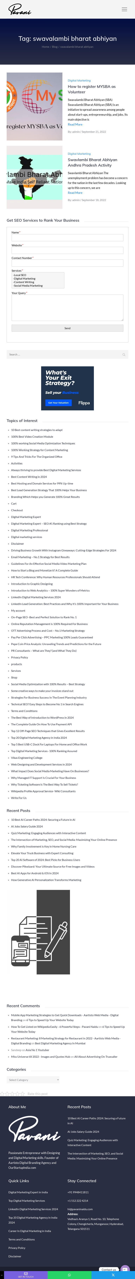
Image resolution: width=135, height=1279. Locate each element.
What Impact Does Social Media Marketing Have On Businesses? (50, 771)
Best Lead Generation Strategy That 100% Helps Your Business (49, 490)
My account (18, 610)
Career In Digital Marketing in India (29, 1231)
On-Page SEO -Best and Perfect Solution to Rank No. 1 (44, 617)
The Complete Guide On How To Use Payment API (41, 724)
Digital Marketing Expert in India (28, 1192)
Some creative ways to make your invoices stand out (42, 690)
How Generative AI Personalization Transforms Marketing (46, 879)
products (16, 664)
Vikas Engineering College (26, 757)
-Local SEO (38, 275)
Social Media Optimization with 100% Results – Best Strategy (48, 684)
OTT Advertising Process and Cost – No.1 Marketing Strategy (48, 630)
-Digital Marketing (38, 278)
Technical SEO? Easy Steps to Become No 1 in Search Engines (47, 704)
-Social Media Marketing (38, 285)
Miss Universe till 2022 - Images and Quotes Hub (40, 1056)
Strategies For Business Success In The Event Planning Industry (49, 697)
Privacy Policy (19, 657)
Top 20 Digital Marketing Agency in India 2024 (39, 737)
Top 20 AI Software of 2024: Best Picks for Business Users (45, 859)
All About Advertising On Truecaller (95, 1056)
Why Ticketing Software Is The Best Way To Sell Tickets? (44, 784)
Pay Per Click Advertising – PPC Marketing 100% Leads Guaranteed (52, 637)
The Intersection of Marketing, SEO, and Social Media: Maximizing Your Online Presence (64, 839)
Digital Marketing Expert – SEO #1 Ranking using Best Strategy (49, 523)
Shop (14, 677)
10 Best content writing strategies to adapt (37, 429)
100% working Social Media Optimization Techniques (43, 443)
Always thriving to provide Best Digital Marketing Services (46, 470)
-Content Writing (38, 282)
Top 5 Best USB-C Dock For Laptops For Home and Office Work (49, 744)
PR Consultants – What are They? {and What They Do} (43, 650)
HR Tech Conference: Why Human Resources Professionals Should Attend (55, 577)
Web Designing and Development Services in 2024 (41, 764)
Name (16, 232)
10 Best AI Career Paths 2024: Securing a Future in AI (43, 819)
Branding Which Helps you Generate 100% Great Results (45, 496)
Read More (75, 124)
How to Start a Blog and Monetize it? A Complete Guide (44, 570)
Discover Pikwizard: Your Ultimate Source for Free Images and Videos (53, 866)
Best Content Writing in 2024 (29, 476)
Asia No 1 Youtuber (37, 1050)
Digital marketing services (26, 537)
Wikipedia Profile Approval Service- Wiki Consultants (43, 791)
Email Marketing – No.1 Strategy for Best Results (40, 557)
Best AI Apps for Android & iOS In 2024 (35, 873)
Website (17, 245)
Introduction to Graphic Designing (32, 583)
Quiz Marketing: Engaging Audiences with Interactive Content (48, 833)
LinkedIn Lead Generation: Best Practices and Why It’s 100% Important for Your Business (64, 603)
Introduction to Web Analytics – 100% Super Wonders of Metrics (50, 590)
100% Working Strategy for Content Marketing (39, 450)
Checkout (17, 510)
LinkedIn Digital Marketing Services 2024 (36, 597)
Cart (14, 503)
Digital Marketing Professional (29, 530)
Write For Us (19, 797)
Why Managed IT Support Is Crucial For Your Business (43, 777)
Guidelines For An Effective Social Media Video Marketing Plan (48, 563)
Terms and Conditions (24, 710)
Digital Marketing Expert (26, 516)
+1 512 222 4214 (78, 1200)
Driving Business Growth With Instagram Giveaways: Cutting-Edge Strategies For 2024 (63, 550)
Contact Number (22, 257)
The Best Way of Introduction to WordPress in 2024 (42, 717)
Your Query (19, 293)
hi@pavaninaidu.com (80, 1209)
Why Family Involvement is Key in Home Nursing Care (43, 846)
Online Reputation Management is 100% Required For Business (49, 624)
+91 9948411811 (78, 1192)
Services (17, 270)
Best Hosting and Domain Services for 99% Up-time (42, 483)
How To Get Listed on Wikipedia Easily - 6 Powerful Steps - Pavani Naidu (54, 1026)
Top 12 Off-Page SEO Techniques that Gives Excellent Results (48, 731)
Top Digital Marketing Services (26, 1200)
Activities (16, 463)
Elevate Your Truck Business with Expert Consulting (42, 853)
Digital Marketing (79, 80)
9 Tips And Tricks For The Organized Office (36, 456)
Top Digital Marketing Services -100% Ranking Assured (44, 751)
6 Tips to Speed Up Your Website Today (50, 1020)
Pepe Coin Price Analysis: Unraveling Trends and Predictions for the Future (56, 644)
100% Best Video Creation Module (32, 436)
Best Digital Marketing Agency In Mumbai (60, 1043)
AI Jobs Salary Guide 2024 (27, 826)
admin (76, 131)
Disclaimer (17, 543)
